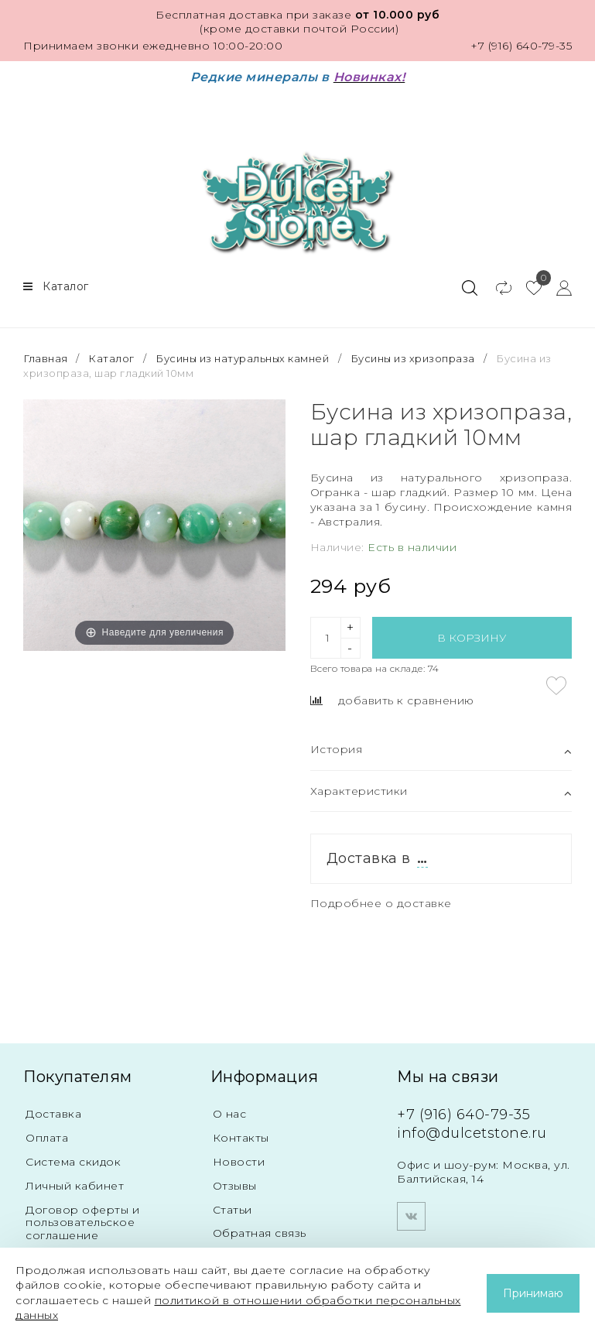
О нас (230, 1114)
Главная (46, 358)
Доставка (53, 1114)
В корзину (471, 638)
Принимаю (533, 1293)
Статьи (232, 1210)
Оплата (47, 1138)
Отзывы (235, 1186)
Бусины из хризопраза (413, 358)
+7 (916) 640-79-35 (521, 46)
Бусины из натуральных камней (242, 358)
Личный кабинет (75, 1186)
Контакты (241, 1138)
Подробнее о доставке (381, 903)
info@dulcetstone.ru (472, 1133)
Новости (239, 1162)
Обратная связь (259, 1233)
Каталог (111, 358)
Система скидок (73, 1162)
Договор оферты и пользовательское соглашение (82, 1223)
